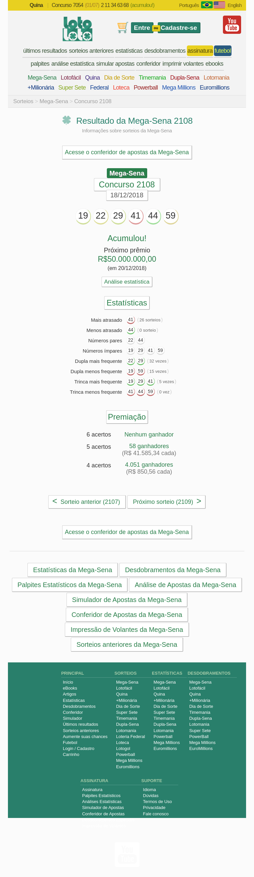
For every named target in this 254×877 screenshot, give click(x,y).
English (234, 5)
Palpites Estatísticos (101, 795)
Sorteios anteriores (81, 730)
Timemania (152, 77)
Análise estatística (126, 282)
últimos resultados (45, 50)
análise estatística (72, 63)
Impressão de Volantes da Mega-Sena (126, 629)
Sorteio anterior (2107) (86, 501)
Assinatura (92, 789)
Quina (92, 77)
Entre (142, 27)
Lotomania (217, 77)
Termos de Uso (157, 801)
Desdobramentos (79, 706)
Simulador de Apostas (103, 807)
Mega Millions (178, 87)
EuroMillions (201, 748)
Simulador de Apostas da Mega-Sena (127, 599)
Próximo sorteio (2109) (167, 501)
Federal (99, 87)
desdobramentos (165, 50)
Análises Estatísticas (101, 801)
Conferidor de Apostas (103, 813)
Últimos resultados (80, 724)
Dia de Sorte (119, 77)
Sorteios (23, 101)
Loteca (121, 87)
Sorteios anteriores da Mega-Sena (126, 644)
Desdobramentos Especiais (108, 819)
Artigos (69, 694)
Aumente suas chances (85, 736)
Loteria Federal (130, 736)
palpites (40, 63)
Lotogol (123, 748)
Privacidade (154, 807)
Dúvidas (150, 795)
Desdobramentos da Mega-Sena (173, 569)
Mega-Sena (42, 77)
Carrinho (71, 754)
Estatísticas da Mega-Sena (72, 569)
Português (189, 5)
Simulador (72, 718)
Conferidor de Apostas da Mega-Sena (126, 614)
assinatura (200, 50)
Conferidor (73, 712)
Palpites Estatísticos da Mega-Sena (70, 584)
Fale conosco (155, 813)
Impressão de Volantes (104, 825)
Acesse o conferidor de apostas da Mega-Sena (127, 152)
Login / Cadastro (78, 748)
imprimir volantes (182, 63)
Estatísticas (74, 700)
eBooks (70, 688)
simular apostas (115, 63)
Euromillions (215, 87)
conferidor (148, 63)
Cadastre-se (179, 27)
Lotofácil (71, 77)
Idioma (149, 789)
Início (68, 682)
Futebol (70, 742)
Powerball (146, 87)
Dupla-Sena (184, 77)
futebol (223, 50)
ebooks (214, 63)
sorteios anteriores (91, 50)
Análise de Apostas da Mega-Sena (185, 584)
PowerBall (199, 736)
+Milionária (40, 87)
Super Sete (72, 87)
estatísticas (129, 50)
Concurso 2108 (92, 101)
